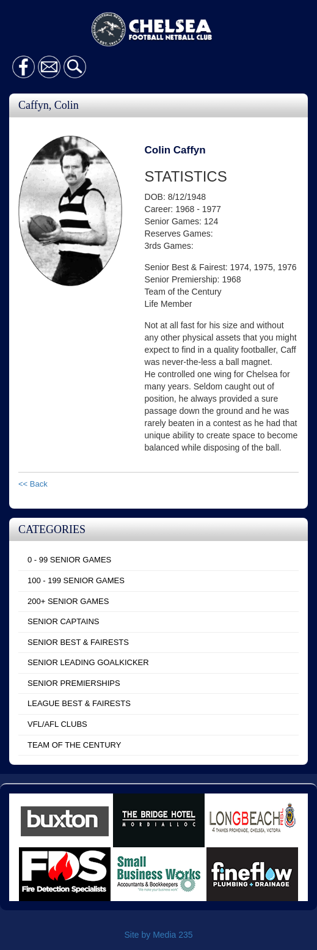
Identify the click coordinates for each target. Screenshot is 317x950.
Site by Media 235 (158, 935)
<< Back (33, 483)
